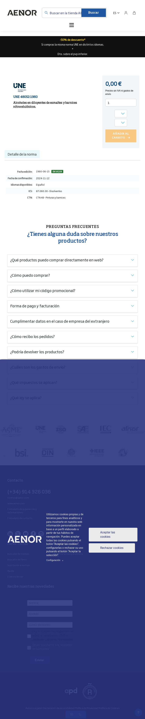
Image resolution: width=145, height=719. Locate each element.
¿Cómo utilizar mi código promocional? (42, 290)
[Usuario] (126, 12)
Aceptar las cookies (107, 534)
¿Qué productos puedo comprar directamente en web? (56, 259)
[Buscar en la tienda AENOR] (74, 13)
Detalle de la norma (22, 154)
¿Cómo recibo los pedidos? (32, 336)
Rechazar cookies (112, 548)
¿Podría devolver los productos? (37, 351)
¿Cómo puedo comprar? (30, 275)
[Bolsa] (134, 12)
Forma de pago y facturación (34, 305)
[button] (116, 13)
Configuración (55, 560)
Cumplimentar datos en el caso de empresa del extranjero (59, 320)
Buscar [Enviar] (93, 12)
